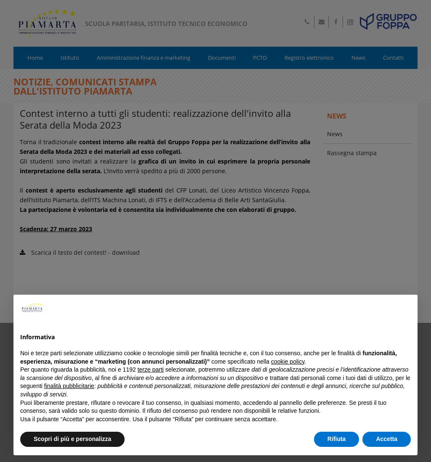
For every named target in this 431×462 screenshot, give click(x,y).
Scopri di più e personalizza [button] (72, 439)
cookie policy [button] (287, 361)
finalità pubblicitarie (69, 386)
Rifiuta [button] (336, 439)
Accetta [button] (386, 439)
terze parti (151, 369)
